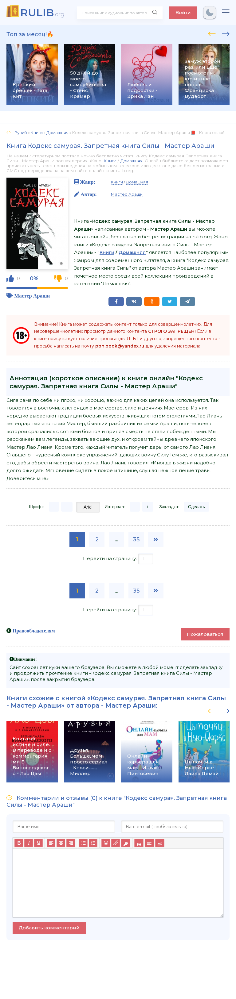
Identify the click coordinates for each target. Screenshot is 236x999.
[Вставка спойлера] (149, 843)
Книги (110, 160)
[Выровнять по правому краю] (70, 843)
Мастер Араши (32, 295)
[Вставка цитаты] (138, 843)
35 (136, 539)
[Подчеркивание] (38, 843)
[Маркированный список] (83, 843)
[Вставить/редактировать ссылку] (115, 843)
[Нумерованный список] (93, 843)
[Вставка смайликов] (105, 843)
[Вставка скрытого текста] (159, 843)
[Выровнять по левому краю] (51, 843)
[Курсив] (28, 843)
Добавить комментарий (49, 928)
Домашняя (131, 160)
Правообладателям (34, 630)
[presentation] (212, 33)
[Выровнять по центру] (61, 843)
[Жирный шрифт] (18, 843)
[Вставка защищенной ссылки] (125, 843)
